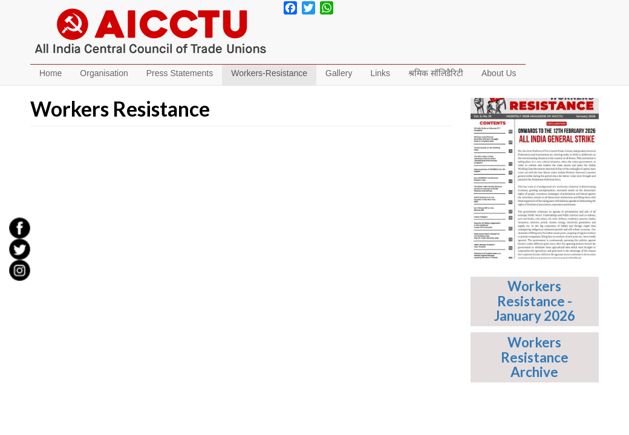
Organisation (104, 73)
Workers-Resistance (269, 73)
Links (380, 73)
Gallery (338, 73)
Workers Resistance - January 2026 (534, 301)
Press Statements (179, 73)
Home (50, 73)
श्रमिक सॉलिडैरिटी (435, 73)
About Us (499, 73)
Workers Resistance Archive (535, 357)
